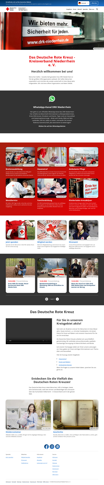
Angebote (69, 9)
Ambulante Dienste (65, 365)
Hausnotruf (42, 169)
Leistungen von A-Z (42, 463)
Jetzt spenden (12, 242)
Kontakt (54, 460)
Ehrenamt (73, 242)
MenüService (11, 200)
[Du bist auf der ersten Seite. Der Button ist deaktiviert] (46, 299)
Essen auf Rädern (64, 362)
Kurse (74, 9)
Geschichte (58, 432)
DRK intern (55, 474)
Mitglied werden (44, 242)
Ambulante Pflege (77, 169)
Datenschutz (55, 466)
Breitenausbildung (14, 169)
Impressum (55, 469)
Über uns (91, 9)
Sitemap (54, 463)
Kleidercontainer (13, 432)
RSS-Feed (54, 471)
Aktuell (79, 9)
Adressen (55, 457)
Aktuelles (39, 460)
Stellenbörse (24, 463)
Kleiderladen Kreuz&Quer (80, 200)
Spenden (85, 9)
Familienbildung (44, 200)
